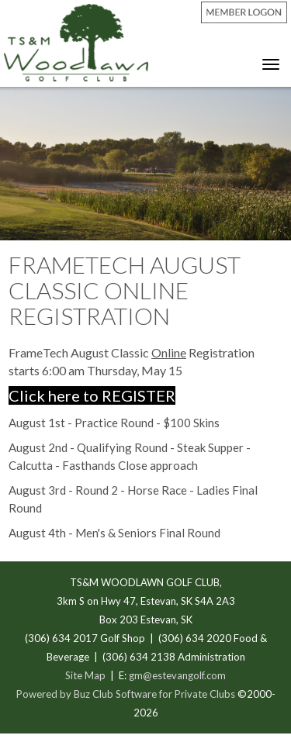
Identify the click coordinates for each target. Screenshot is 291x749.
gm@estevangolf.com (177, 675)
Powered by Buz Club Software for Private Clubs (126, 694)
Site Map (85, 675)
